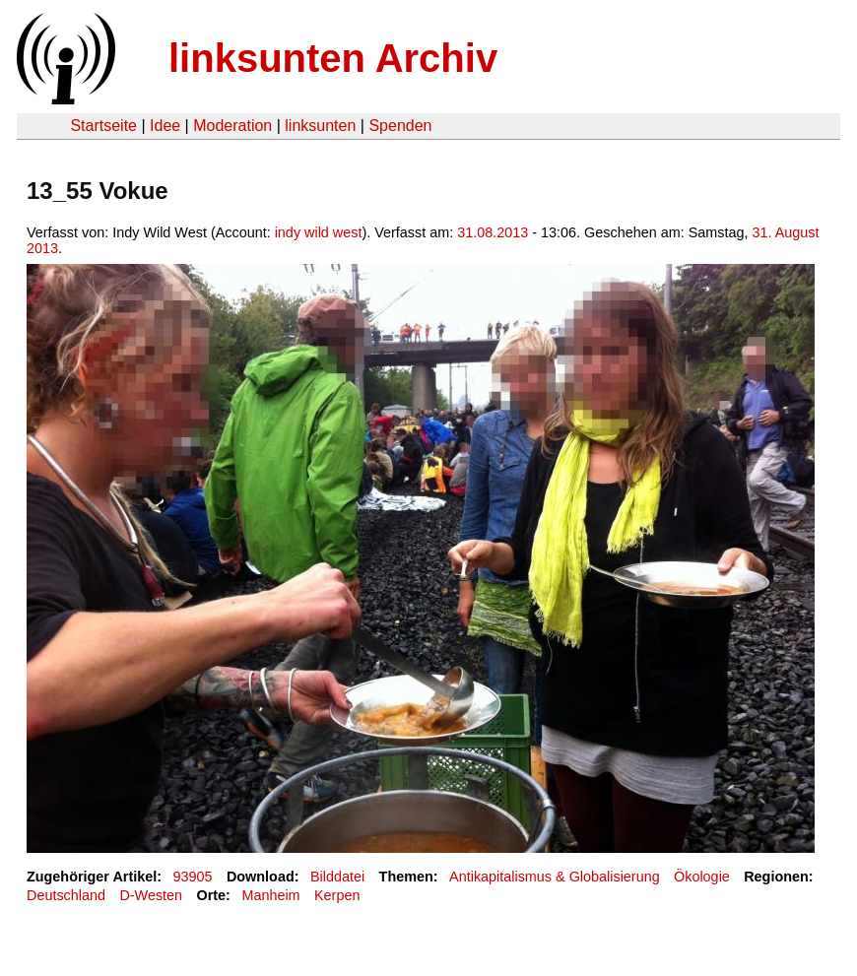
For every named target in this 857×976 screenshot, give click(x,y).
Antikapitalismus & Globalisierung (554, 876)
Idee (165, 125)
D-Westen (150, 895)
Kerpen (337, 895)
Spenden (399, 125)
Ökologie (702, 876)
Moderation (232, 125)
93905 (193, 876)
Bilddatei (337, 876)
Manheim (270, 895)
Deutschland (66, 895)
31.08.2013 (492, 232)
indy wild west (319, 232)
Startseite (103, 125)
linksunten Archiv (332, 58)
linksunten (320, 125)
